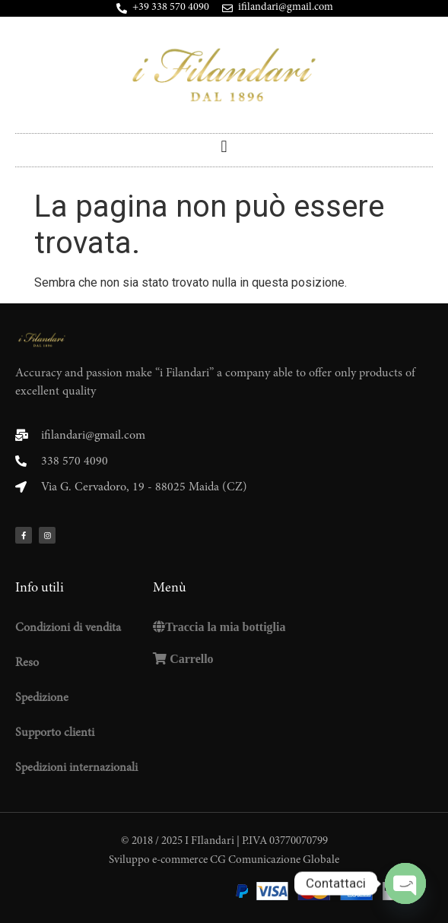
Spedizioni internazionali (76, 768)
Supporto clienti (54, 733)
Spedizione (41, 698)
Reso (27, 663)
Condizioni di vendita (68, 628)
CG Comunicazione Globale (274, 860)
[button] (224, 146)
